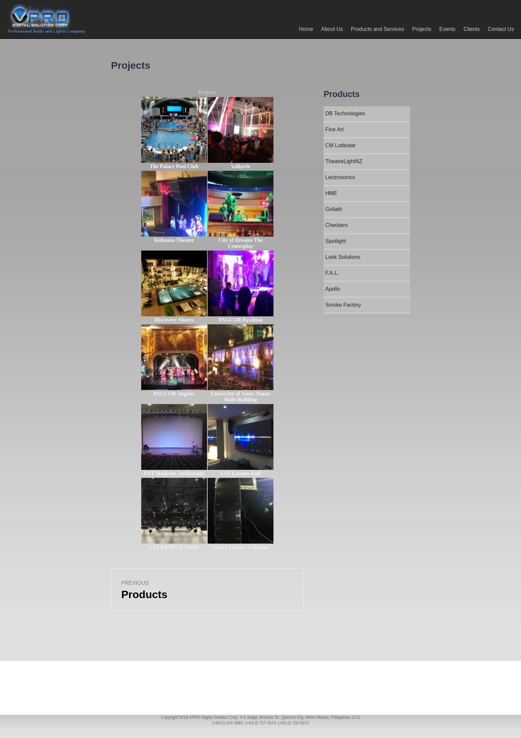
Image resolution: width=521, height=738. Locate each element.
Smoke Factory (343, 305)
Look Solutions (342, 257)
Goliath (333, 209)
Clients (469, 29)
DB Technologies (345, 113)
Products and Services (374, 29)
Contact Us (498, 29)
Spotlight (335, 241)
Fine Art (334, 129)
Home (303, 29)
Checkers (336, 225)
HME (331, 193)
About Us (329, 29)
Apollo (332, 289)
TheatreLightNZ (343, 161)
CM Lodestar (340, 145)
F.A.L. (332, 273)
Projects (418, 29)
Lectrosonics (340, 177)
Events (444, 29)
